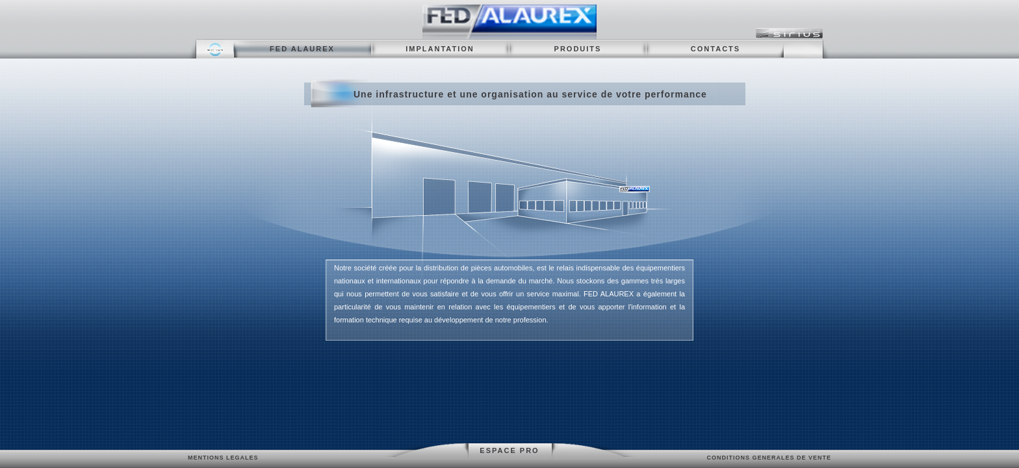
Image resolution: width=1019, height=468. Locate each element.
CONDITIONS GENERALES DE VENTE (768, 457)
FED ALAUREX (302, 49)
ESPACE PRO (509, 450)
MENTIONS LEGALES (223, 457)
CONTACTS (715, 49)
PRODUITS (578, 49)
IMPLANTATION (440, 49)
